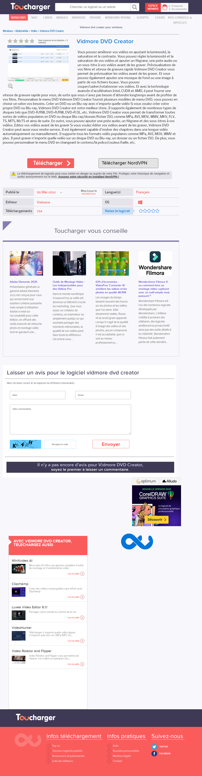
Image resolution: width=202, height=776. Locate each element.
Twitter (163, 746)
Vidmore (43, 202)
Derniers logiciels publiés (64, 751)
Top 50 (53, 746)
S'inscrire (177, 6)
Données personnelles (123, 751)
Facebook (165, 753)
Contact (114, 761)
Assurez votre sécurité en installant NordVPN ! (88, 176)
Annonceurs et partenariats (65, 756)
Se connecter (179, 9)
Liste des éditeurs (59, 761)
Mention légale (119, 756)
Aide (112, 746)
